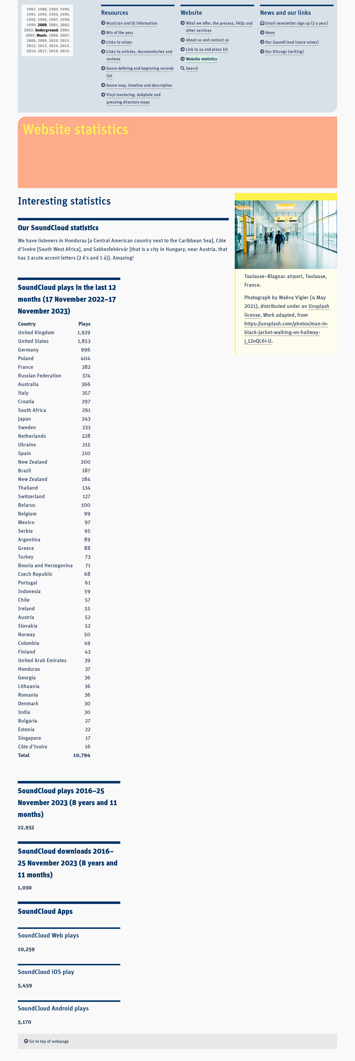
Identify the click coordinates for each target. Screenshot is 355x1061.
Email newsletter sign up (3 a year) (296, 23)
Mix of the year (119, 32)
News (270, 32)
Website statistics (201, 58)
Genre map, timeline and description (139, 85)
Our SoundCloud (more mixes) (292, 42)
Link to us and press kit (207, 49)
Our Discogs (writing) (284, 51)
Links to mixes (119, 42)
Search (192, 68)
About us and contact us (207, 40)
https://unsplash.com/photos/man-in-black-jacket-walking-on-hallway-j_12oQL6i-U (286, 332)
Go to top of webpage (46, 1041)
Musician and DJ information (131, 23)
